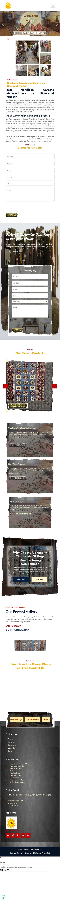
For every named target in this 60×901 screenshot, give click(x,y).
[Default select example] (30, 184)
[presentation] (20, 206)
